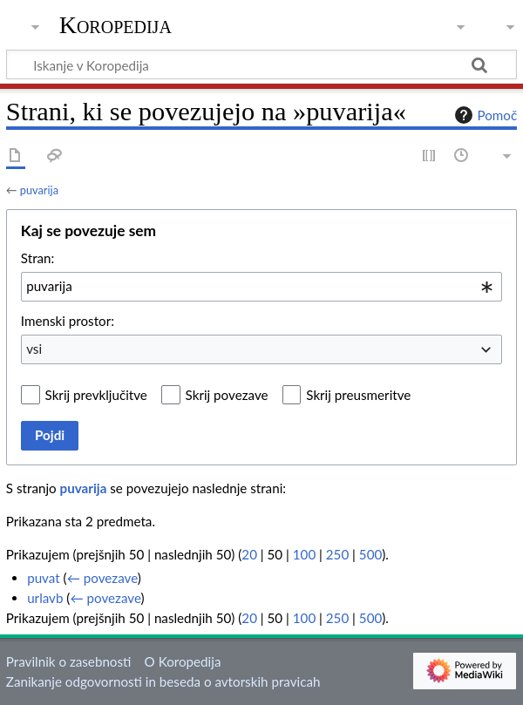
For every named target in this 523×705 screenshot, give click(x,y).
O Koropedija (183, 661)
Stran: (38, 258)
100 (304, 554)
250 (337, 554)
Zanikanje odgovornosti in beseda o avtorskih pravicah (163, 681)
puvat (43, 578)
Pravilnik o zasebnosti (69, 661)
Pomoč (484, 115)
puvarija (39, 190)
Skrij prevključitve (96, 395)
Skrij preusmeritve (358, 395)
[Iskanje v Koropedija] (261, 64)
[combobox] (261, 287)
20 (249, 554)
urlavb (45, 598)
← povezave (102, 578)
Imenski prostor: (67, 321)
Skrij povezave (227, 395)
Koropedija (115, 25)
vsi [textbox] (34, 348)
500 (370, 554)
